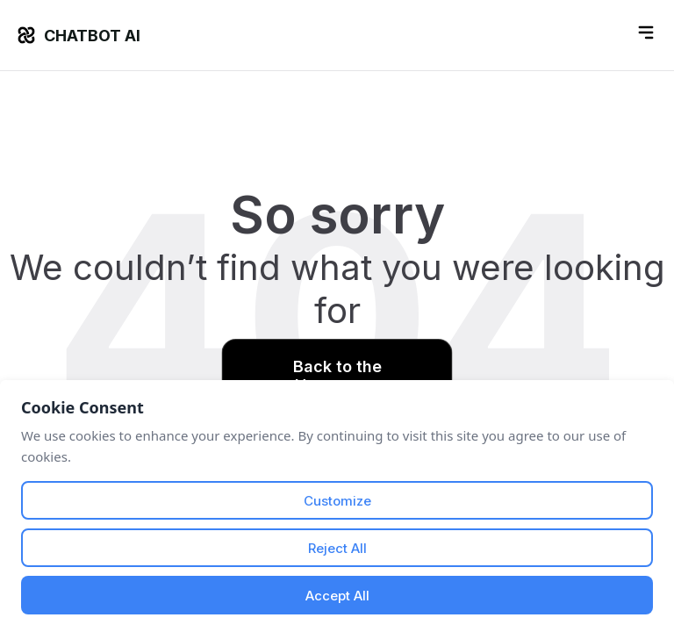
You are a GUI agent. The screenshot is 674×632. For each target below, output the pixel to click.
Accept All (337, 595)
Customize (337, 500)
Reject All (337, 548)
